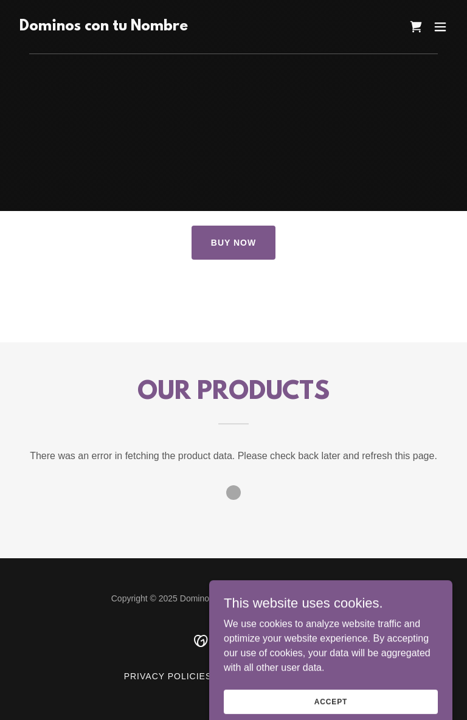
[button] (440, 27)
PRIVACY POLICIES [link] (168, 676)
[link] (103, 27)
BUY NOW (233, 243)
